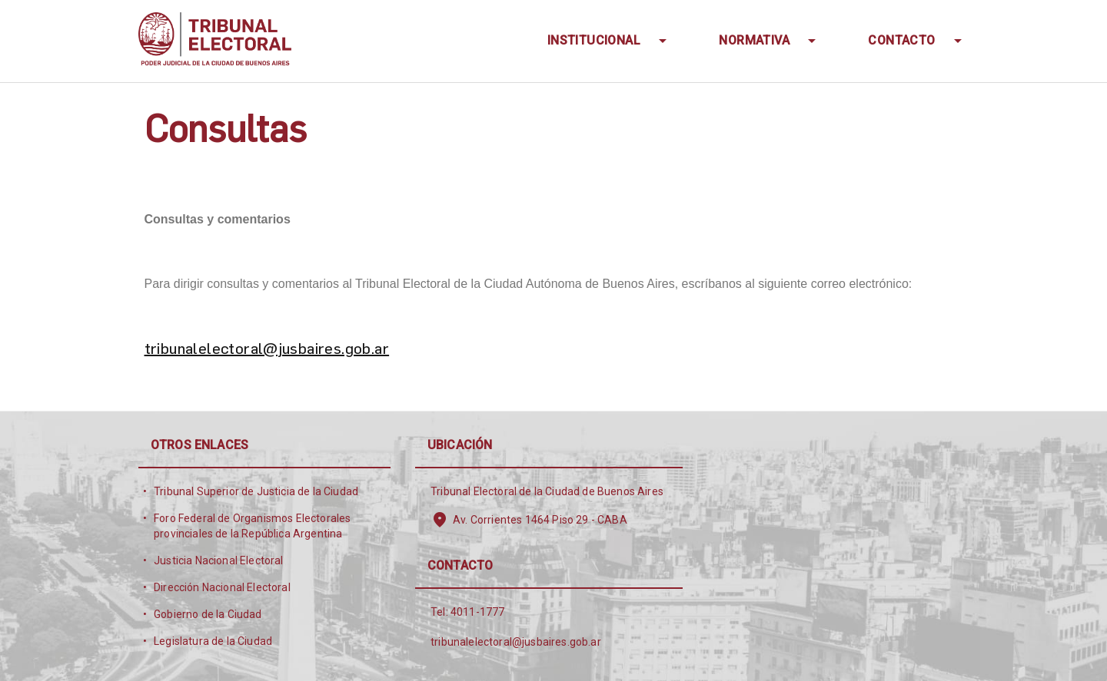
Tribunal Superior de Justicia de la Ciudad (256, 491)
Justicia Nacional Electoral (219, 560)
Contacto (903, 40)
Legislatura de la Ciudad (213, 641)
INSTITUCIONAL (595, 40)
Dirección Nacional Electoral (222, 587)
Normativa (756, 40)
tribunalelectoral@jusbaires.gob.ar (267, 348)
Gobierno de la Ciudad (208, 614)
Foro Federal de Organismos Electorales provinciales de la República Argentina (252, 526)
